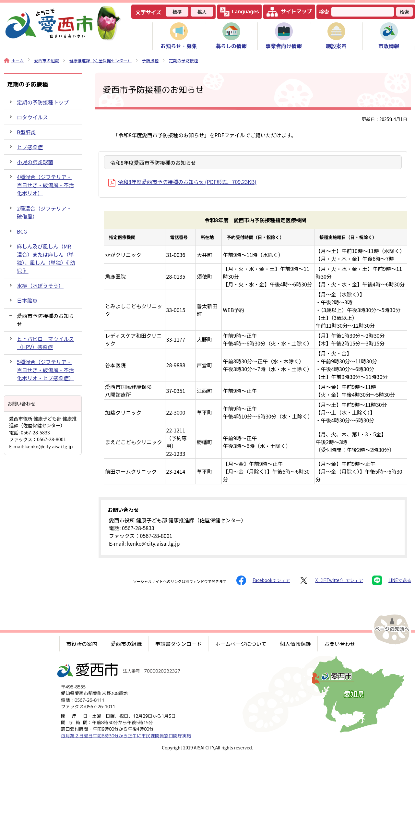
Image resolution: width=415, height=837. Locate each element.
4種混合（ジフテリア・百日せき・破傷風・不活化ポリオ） (45, 185)
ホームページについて (241, 644)
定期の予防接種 (183, 60)
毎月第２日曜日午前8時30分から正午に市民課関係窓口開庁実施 (126, 736)
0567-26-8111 (89, 700)
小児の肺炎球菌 (35, 162)
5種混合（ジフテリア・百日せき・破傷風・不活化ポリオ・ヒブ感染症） (45, 370)
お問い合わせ (339, 644)
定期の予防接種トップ (43, 102)
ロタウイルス (32, 117)
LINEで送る (391, 580)
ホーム (14, 60)
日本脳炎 (27, 300)
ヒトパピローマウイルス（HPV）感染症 (45, 343)
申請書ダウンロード (178, 644)
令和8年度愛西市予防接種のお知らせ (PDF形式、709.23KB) (182, 182)
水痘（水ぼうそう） (40, 285)
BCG (22, 231)
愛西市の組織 (46, 60)
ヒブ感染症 (30, 147)
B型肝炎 (26, 132)
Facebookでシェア (263, 580)
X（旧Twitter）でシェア (331, 580)
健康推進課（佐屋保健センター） (100, 60)
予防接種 (150, 60)
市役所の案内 (81, 644)
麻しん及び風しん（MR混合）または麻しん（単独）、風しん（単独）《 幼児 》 (46, 258)
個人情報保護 (295, 644)
